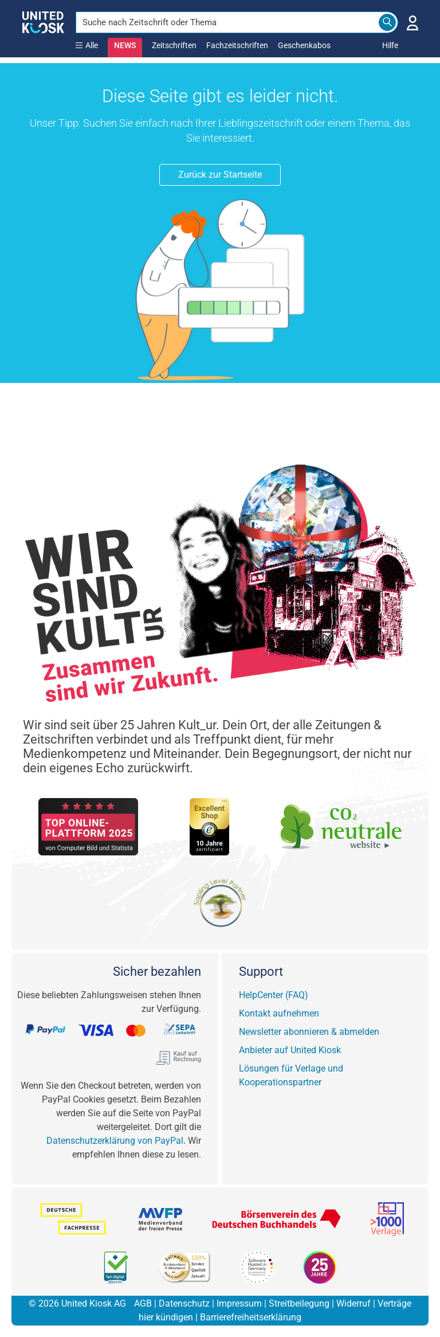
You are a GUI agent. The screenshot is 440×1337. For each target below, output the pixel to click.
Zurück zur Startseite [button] (220, 174)
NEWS (125, 45)
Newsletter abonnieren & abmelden (309, 1031)
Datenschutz (184, 1303)
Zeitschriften (174, 45)
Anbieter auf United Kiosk (290, 1050)
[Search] (387, 22)
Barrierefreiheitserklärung (250, 1317)
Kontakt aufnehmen (279, 1013)
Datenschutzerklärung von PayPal (114, 1140)
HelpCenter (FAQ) (273, 995)
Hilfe (390, 45)
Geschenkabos (304, 45)
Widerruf (353, 1303)
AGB (143, 1303)
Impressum (239, 1303)
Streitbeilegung (299, 1303)
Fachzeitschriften (237, 45)
